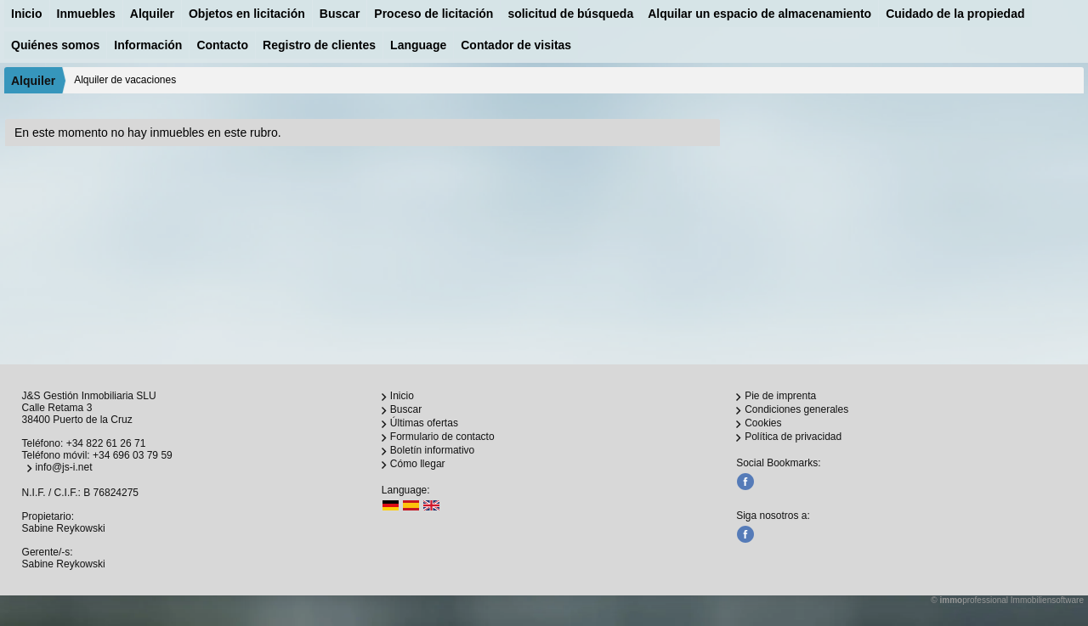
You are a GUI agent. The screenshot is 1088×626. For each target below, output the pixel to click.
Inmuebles (86, 13)
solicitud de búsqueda (570, 13)
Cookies (763, 423)
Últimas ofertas (424, 423)
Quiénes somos (55, 45)
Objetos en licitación (247, 13)
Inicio (26, 13)
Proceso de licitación (433, 13)
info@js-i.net (64, 467)
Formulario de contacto (442, 437)
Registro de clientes (319, 45)
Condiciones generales (796, 409)
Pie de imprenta (780, 396)
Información (148, 45)
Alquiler (152, 13)
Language (418, 45)
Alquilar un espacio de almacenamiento (759, 13)
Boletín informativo (432, 450)
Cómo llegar (417, 464)
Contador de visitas (516, 45)
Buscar (340, 13)
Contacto (222, 45)
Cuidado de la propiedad (955, 13)
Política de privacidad (793, 437)
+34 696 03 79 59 (133, 455)
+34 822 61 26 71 (106, 443)
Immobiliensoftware (1047, 600)
